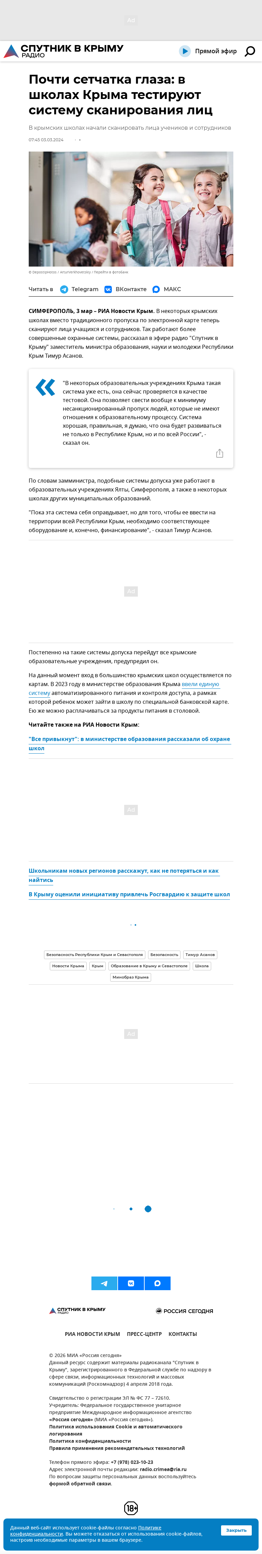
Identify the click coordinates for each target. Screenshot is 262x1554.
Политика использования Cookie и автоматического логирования (116, 1430)
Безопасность (164, 954)
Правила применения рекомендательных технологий (117, 1449)
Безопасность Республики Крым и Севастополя (94, 954)
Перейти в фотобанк (111, 272)
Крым (97, 966)
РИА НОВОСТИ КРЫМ (92, 1335)
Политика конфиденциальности (90, 1441)
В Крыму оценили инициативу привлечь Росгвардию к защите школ (129, 894)
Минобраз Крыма (131, 977)
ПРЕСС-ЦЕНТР (144, 1335)
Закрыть (236, 1530)
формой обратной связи (80, 1484)
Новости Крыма (68, 966)
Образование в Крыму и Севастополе (149, 966)
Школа (202, 966)
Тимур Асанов (200, 954)
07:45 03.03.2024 (46, 139)
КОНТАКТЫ (183, 1335)
